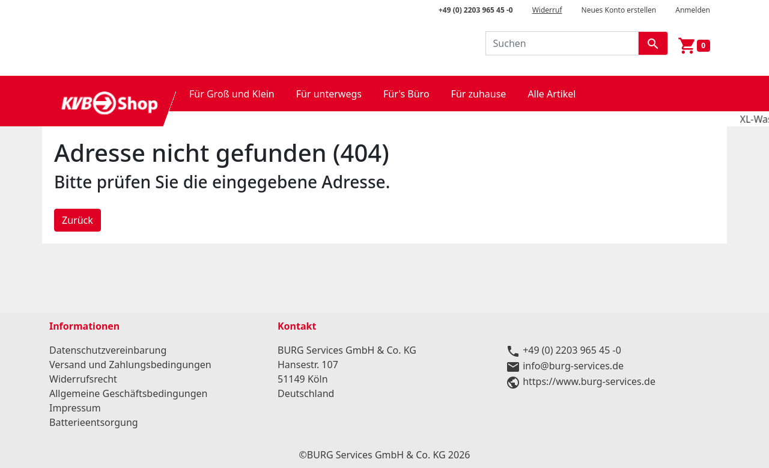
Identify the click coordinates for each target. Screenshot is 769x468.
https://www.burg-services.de (589, 381)
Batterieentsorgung (93, 422)
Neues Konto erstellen (619, 10)
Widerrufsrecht (83, 379)
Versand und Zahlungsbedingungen (130, 364)
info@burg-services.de (573, 365)
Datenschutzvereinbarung (107, 350)
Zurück (77, 220)
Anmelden (692, 10)
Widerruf (547, 10)
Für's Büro (406, 93)
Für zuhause (478, 93)
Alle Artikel (551, 93)
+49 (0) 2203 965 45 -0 (476, 10)
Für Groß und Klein (232, 93)
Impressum (75, 407)
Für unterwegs (329, 93)
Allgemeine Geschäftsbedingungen (128, 393)
